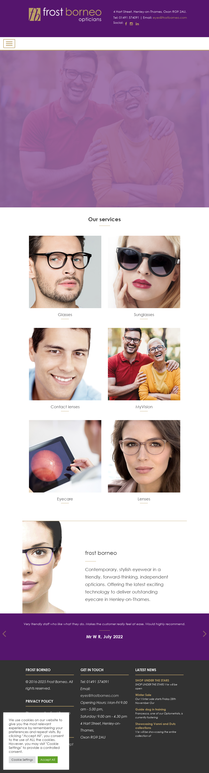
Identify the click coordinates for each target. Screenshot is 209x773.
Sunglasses (144, 314)
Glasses (65, 314)
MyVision (144, 406)
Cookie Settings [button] (22, 760)
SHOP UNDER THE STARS (152, 680)
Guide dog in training (150, 709)
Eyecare (65, 498)
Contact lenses (65, 406)
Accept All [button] (47, 760)
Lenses (144, 498)
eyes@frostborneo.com (170, 17)
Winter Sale (143, 695)
